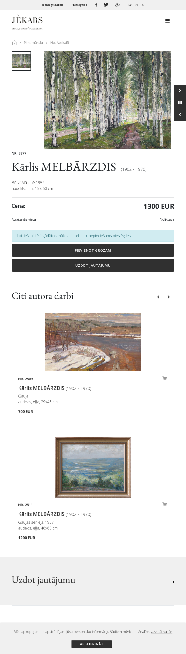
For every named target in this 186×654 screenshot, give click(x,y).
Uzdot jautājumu (93, 265)
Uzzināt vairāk (161, 631)
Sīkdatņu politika (112, 550)
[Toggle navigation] (167, 22)
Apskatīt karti (30, 575)
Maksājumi (106, 523)
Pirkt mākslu (33, 42)
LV (130, 5)
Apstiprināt (92, 644)
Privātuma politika (113, 543)
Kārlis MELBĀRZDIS (65, 166)
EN (136, 5)
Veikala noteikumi (113, 537)
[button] (159, 296)
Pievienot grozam (93, 250)
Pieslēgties (79, 5)
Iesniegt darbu (53, 5)
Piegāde (104, 530)
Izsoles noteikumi (113, 516)
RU (142, 5)
